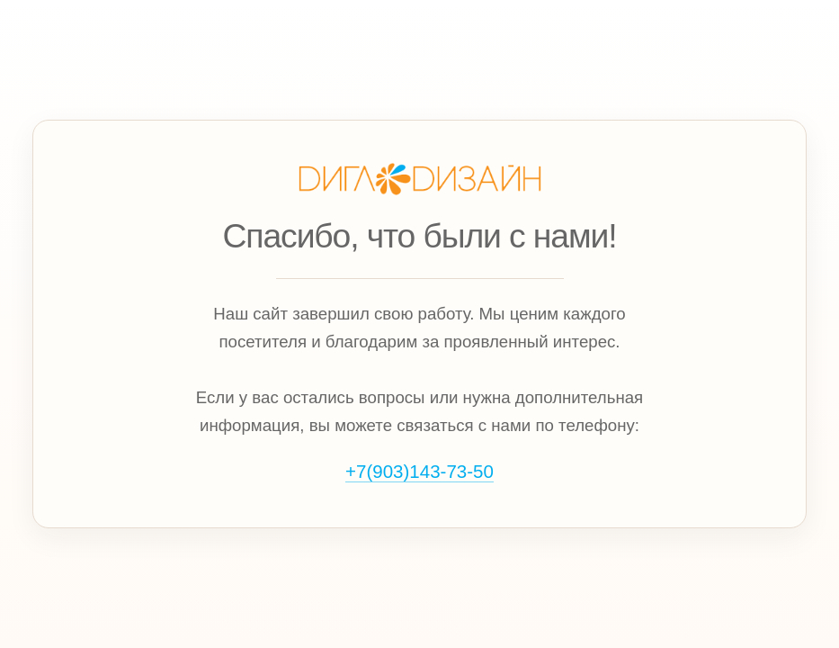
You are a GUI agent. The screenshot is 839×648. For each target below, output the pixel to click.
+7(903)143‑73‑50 (419, 471)
